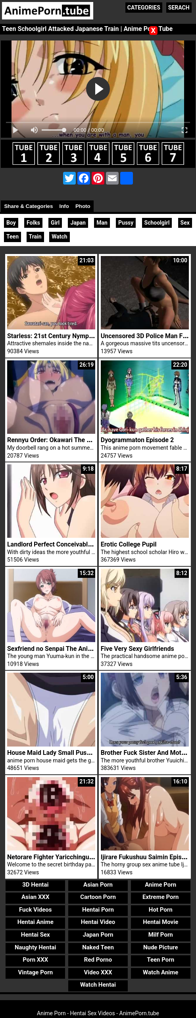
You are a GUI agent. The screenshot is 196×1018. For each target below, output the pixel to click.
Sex (185, 222)
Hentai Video (98, 922)
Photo (82, 206)
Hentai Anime (35, 922)
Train (35, 236)
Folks (33, 222)
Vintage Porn (35, 972)
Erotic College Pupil (129, 544)
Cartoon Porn (98, 897)
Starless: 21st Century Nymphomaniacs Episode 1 (78, 336)
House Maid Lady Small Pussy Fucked (61, 752)
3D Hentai (35, 884)
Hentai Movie (160, 922)
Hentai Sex (35, 934)
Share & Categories (28, 206)
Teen (12, 236)
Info (64, 206)
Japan (78, 222)
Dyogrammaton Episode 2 (137, 440)
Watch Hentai (98, 984)
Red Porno (98, 959)
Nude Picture (160, 947)
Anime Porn (160, 884)
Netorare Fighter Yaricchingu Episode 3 (63, 857)
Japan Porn (98, 934)
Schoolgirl (157, 222)
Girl (55, 222)
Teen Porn (160, 959)
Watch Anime (160, 972)
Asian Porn (98, 884)
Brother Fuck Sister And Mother (146, 752)
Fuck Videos (35, 909)
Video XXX (98, 972)
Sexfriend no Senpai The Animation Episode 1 (72, 648)
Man (102, 222)
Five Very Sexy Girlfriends (137, 648)
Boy (11, 222)
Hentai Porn (98, 909)
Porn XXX (35, 959)
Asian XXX (35, 897)
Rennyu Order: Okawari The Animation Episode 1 (76, 440)
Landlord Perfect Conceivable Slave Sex (64, 544)
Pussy (125, 222)
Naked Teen (98, 947)
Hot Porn (161, 909)
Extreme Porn (160, 897)
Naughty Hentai (35, 947)
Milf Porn (160, 934)
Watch (59, 236)
